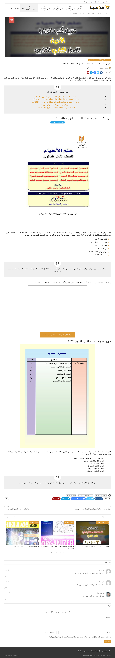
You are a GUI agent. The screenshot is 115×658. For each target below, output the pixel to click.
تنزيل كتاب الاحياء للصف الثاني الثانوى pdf (57, 335)
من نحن (88, 2)
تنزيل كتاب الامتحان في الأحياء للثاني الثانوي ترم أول (55, 96)
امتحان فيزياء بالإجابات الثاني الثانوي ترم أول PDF (55, 107)
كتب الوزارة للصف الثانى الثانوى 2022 (85, 495)
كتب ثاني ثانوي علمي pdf (71, 495)
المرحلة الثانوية (65, 8)
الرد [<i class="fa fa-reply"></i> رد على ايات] (5, 576)
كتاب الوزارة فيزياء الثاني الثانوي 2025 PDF (16, 509)
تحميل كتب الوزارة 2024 (24, 8)
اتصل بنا (83, 2)
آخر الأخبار (75, 8)
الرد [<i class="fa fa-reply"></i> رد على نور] (5, 587)
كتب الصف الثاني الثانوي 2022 (101, 495)
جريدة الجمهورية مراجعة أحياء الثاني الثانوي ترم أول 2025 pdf (55, 99)
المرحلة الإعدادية (52, 8)
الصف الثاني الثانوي (92, 60)
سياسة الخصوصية (105, 2)
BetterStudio (16, 655)
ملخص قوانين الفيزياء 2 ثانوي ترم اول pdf (56, 105)
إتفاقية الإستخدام (95, 2)
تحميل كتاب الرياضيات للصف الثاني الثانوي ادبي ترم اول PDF (93, 509)
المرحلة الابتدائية (39, 8)
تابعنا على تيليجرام (57, 122)
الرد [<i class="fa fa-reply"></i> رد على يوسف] (5, 599)
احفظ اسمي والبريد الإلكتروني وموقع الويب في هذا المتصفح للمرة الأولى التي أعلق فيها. (79, 637)
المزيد (11, 8)
